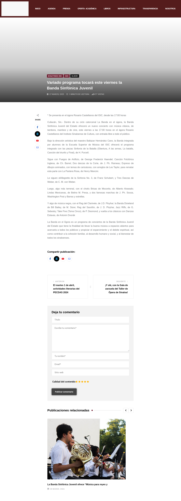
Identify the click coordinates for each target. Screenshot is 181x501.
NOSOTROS (170, 8)
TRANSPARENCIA (150, 8)
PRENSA (66, 8)
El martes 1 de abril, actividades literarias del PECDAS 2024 (66, 289)
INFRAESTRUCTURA (126, 8)
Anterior (59, 281)
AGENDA (51, 8)
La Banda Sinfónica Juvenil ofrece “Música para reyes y (77, 484)
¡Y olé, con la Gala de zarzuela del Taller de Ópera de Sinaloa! (116, 289)
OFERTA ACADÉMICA (87, 8)
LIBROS (107, 8)
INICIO (37, 8)
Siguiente (121, 281)
